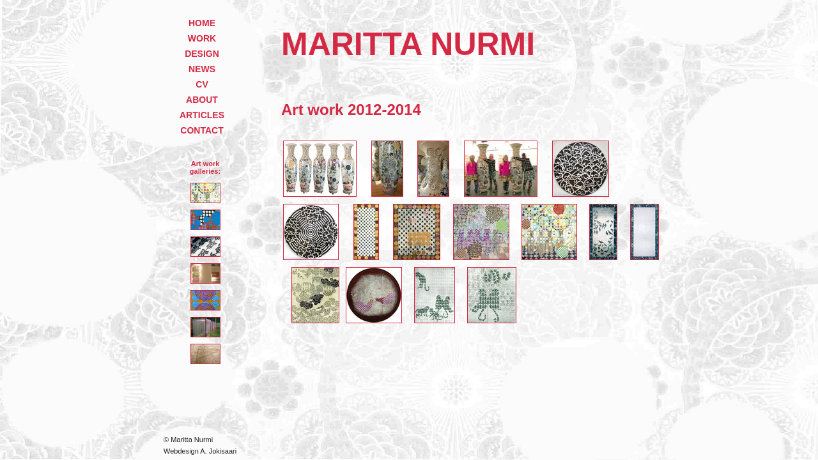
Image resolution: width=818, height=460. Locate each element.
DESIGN (202, 54)
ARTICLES (202, 115)
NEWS (202, 69)
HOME (202, 23)
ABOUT (202, 100)
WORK (202, 38)
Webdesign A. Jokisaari (200, 451)
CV (202, 84)
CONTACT (201, 130)
